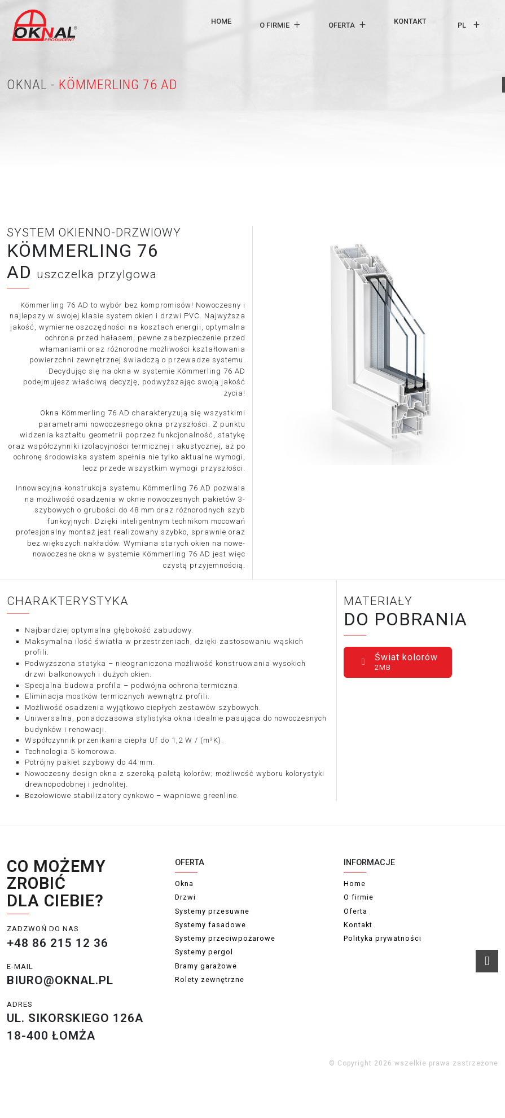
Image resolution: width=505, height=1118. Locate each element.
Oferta (341, 25)
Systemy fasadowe (210, 924)
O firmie (274, 25)
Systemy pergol (204, 952)
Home (221, 21)
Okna (184, 883)
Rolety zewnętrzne (209, 979)
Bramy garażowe (206, 966)
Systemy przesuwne (212, 911)
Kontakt (410, 21)
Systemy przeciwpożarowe (225, 938)
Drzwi (185, 897)
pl (462, 25)
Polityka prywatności (382, 938)
